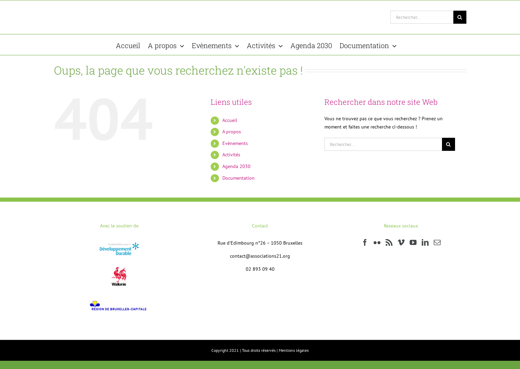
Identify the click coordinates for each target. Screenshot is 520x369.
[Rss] (389, 242)
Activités (231, 155)
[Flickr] (377, 242)
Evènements (235, 143)
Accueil (229, 120)
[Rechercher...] (421, 17)
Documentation (238, 178)
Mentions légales (294, 350)
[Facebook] (365, 242)
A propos (231, 131)
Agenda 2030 (236, 166)
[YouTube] (413, 242)
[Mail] (437, 242)
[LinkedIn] (425, 242)
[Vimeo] (401, 242)
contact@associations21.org (260, 256)
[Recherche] (459, 17)
